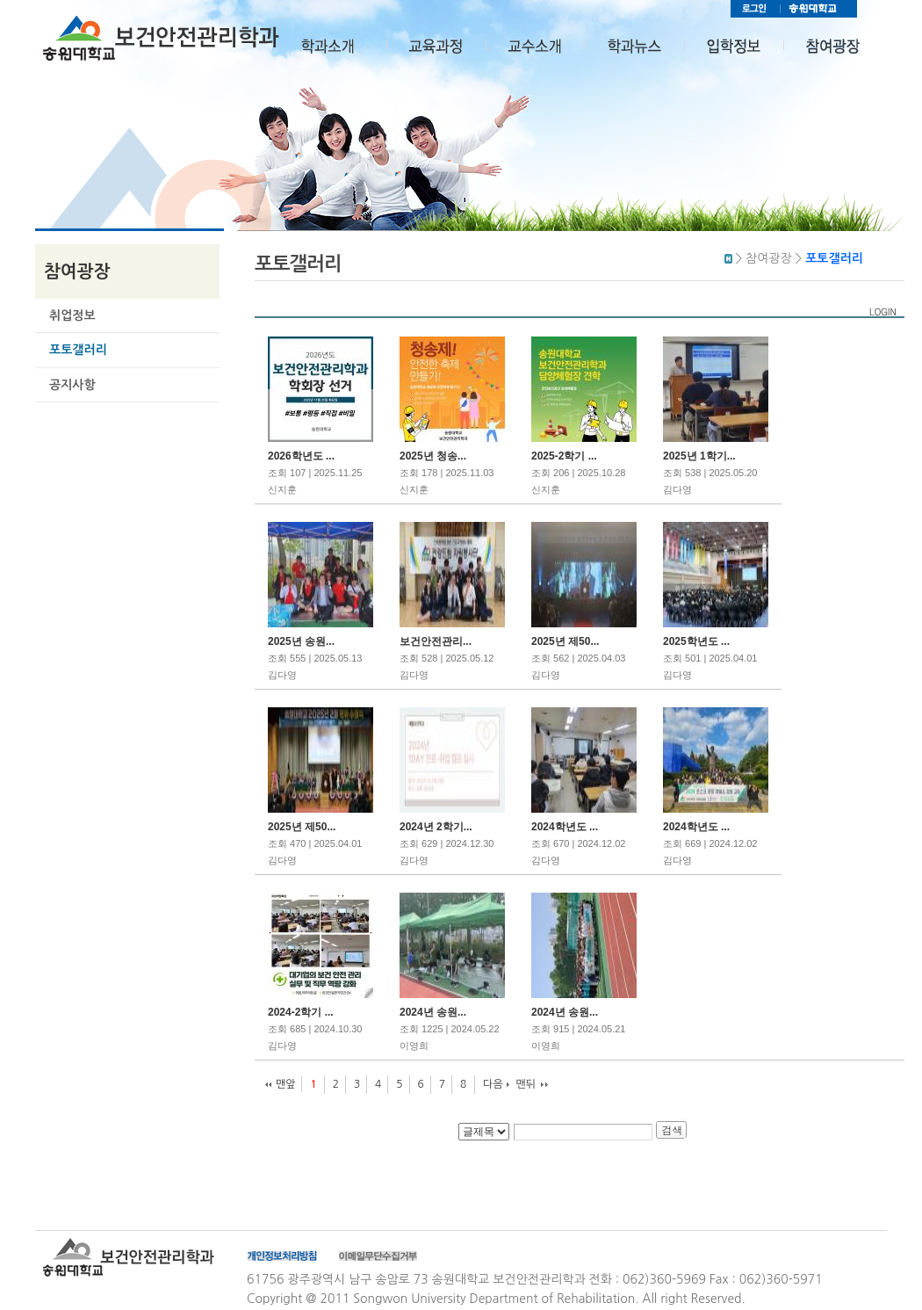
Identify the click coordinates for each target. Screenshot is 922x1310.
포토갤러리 (78, 350)
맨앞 (286, 1084)
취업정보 (72, 315)
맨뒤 (526, 1084)
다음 (493, 1084)
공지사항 (72, 385)
